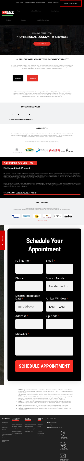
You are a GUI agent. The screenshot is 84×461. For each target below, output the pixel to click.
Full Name (23, 260)
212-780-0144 (64, 448)
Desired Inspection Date (27, 297)
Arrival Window (57, 298)
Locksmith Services (30, 2)
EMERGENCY (29, 119)
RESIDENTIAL (18, 119)
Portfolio (56, 2)
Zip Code (52, 316)
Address (21, 316)
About (21, 2)
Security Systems (40, 2)
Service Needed (57, 278)
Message (22, 333)
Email (50, 260)
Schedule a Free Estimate (70, 3)
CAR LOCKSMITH (24, 119)
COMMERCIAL (13, 119)
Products (49, 2)
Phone (20, 278)
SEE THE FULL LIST (42, 220)
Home (17, 2)
